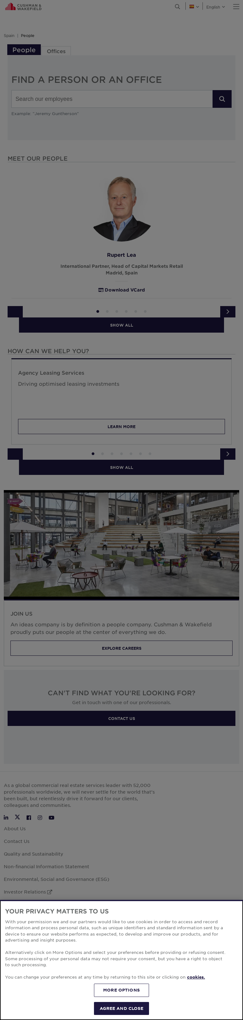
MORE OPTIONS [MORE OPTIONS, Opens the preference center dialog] (121, 1005)
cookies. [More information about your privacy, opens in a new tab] (196, 992)
